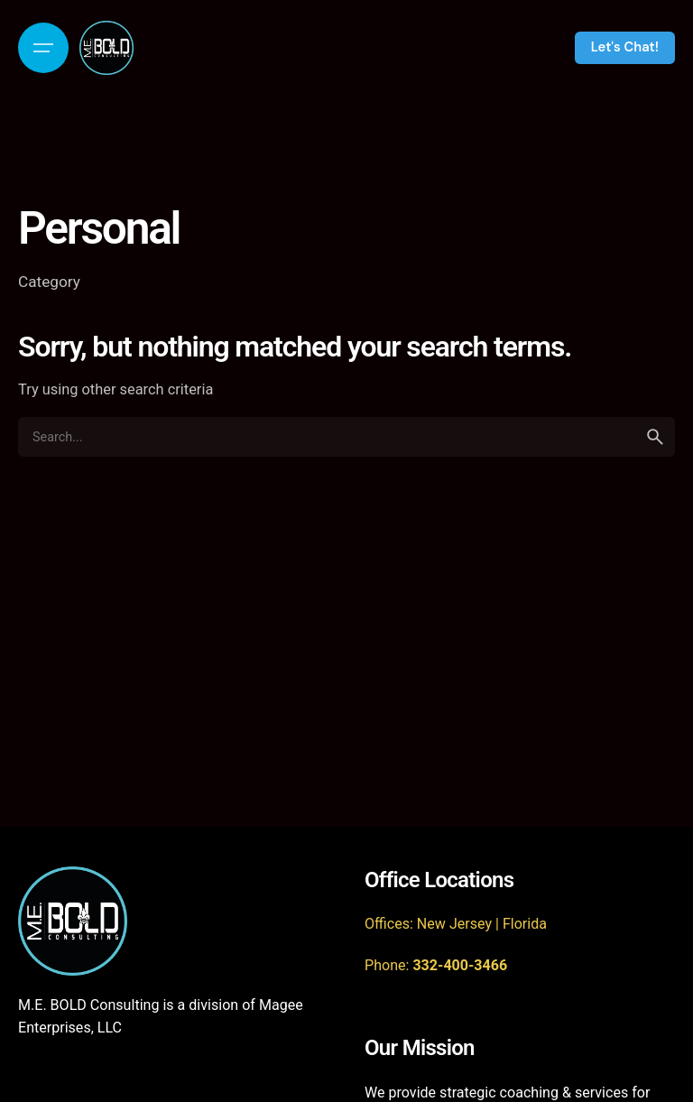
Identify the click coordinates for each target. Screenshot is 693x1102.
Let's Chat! (625, 47)
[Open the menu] (43, 48)
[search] (655, 437)
